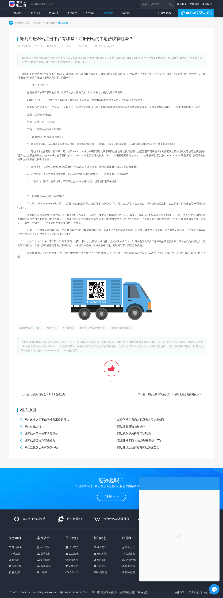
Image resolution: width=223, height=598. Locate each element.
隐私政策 (128, 566)
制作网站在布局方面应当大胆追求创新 (141, 419)
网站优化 (100, 559)
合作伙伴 (72, 572)
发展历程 (72, 559)
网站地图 (128, 572)
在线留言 (194, 4)
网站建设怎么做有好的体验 (41, 447)
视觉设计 (15, 572)
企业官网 (43, 547)
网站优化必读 (33, 426)
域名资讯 (100, 547)
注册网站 (68, 327)
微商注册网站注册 (121, 327)
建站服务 (182, 4)
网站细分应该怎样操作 (131, 426)
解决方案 (54, 12)
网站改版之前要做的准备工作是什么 (47, 419)
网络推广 (15, 559)
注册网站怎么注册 (30, 327)
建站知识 (63, 22)
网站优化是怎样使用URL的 (134, 433)
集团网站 (43, 559)
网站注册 (51, 327)
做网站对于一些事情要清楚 (41, 433)
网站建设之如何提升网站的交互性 (138, 447)
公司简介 (72, 547)
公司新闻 (100, 572)
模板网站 (44, 566)
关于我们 (90, 12)
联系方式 (128, 547)
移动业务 (14, 553)
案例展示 (72, 12)
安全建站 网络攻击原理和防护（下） (140, 440)
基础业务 (15, 566)
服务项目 (36, 12)
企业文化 (72, 553)
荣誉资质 (72, 566)
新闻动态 (108, 12)
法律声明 (129, 559)
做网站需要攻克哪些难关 (40, 440)
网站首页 (18, 12)
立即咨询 (111, 496)
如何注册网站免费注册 (92, 327)
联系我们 (207, 4)
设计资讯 (100, 566)
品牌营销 (43, 553)
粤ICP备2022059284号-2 (73, 592)
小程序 (42, 572)
